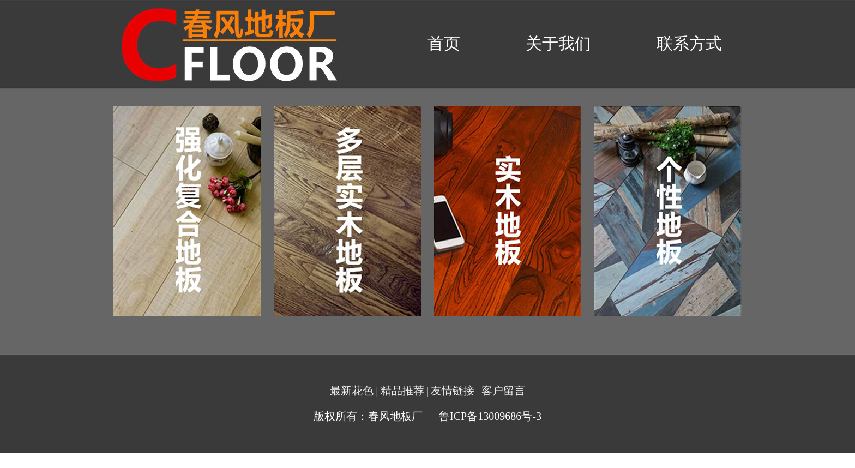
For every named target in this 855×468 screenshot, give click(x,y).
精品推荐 (402, 391)
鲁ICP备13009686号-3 (490, 416)
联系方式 (689, 43)
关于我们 (558, 43)
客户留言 (503, 391)
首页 (444, 43)
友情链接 (452, 391)
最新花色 (352, 391)
